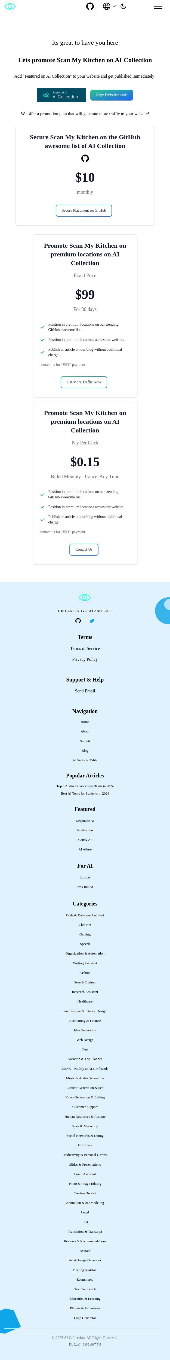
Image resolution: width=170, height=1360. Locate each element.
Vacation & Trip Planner (85, 1059)
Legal (85, 1212)
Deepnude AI (85, 821)
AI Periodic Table (85, 760)
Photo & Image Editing (85, 1184)
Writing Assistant (85, 963)
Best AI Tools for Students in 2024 (85, 793)
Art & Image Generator (85, 1260)
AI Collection (74, 1338)
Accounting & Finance (85, 1021)
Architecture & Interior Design (84, 1011)
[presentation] (123, 6)
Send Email (85, 691)
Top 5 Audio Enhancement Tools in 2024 (85, 786)
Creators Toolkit (85, 1193)
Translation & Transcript (85, 1232)
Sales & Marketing (85, 1126)
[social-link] (90, 6)
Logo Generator (85, 1318)
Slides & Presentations (85, 1165)
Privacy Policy (85, 659)
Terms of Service (85, 648)
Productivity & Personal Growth (85, 1155)
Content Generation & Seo (84, 1088)
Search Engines (85, 982)
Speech (85, 944)
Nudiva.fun (85, 830)
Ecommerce (85, 1280)
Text (85, 1222)
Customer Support (85, 1107)
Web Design (85, 1040)
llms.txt (85, 877)
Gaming (85, 934)
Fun (85, 1049)
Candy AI (85, 840)
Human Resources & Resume (85, 1117)
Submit (85, 741)
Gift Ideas (85, 1145)
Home (85, 722)
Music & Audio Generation (85, 1078)
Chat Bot (85, 925)
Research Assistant (85, 992)
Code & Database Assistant (85, 915)
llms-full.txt (85, 887)
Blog (85, 751)
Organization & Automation (85, 953)
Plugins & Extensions (85, 1308)
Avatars (85, 1251)
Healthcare (85, 1001)
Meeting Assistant (84, 1270)
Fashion (85, 973)
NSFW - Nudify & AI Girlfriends (85, 1069)
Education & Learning (84, 1299)
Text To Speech (85, 1289)
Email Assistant (85, 1174)
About (85, 731)
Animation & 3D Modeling (85, 1203)
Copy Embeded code (112, 95)
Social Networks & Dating (84, 1136)
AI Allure (85, 849)
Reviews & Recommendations (85, 1241)
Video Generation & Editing (85, 1097)
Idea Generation (85, 1030)
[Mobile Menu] (158, 6)
